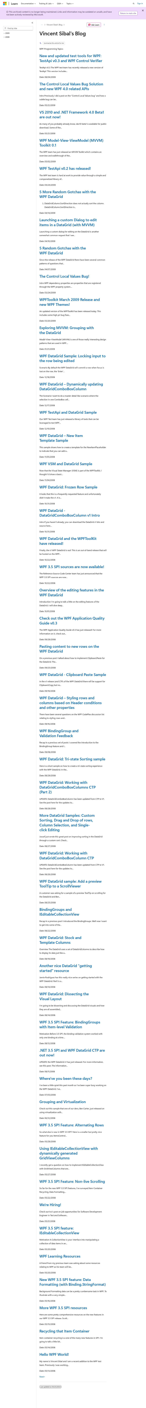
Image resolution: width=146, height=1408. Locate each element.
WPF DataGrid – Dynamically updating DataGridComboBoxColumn (71, 386)
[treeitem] (19, 33)
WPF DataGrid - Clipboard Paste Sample (72, 674)
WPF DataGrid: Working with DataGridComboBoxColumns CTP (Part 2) (67, 787)
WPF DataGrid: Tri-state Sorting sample (72, 758)
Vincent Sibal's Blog (54, 24)
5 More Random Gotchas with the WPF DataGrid (67, 194)
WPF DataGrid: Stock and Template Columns (60, 940)
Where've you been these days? (65, 1078)
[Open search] (133, 3)
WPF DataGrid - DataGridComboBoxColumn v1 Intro (69, 513)
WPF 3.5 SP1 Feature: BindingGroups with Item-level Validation (69, 1024)
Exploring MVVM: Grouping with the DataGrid (66, 330)
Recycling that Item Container (64, 1330)
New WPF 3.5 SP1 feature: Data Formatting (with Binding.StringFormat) (72, 1282)
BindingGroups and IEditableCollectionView (59, 912)
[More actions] (104, 25)
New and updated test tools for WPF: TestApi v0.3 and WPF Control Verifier (70, 58)
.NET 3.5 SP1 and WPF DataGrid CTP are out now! (72, 1052)
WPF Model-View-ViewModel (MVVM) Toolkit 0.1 (71, 142)
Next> (42, 1376)
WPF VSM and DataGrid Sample (65, 463)
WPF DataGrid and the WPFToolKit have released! (68, 541)
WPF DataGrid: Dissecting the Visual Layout (64, 996)
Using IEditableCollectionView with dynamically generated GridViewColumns (68, 1153)
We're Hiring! (50, 1204)
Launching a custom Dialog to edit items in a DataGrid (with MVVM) (68, 222)
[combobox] (18, 28)
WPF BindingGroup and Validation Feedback (58, 733)
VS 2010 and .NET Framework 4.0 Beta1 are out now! (71, 114)
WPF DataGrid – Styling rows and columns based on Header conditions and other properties (70, 702)
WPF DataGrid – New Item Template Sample (61, 438)
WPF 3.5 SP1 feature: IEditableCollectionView (59, 1230)
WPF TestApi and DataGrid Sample (68, 412)
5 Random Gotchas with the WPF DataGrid (62, 250)
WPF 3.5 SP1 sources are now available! (71, 566)
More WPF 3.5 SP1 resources (63, 1307)
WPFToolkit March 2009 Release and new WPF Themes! (69, 302)
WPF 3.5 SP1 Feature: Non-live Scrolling (72, 1181)
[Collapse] (32, 22)
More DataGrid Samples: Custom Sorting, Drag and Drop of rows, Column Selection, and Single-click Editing (67, 822)
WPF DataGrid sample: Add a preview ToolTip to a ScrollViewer (70, 883)
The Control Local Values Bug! (64, 276)
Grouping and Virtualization (62, 1101)
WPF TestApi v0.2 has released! (65, 168)
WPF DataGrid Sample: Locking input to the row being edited (72, 358)
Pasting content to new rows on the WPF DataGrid (69, 648)
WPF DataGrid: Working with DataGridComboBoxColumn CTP (66, 855)
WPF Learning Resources (59, 1256)
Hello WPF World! (54, 1354)
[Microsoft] (5, 3)
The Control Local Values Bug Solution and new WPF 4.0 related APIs (71, 86)
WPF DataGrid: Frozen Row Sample (68, 486)
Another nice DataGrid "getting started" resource (65, 968)
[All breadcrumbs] (41, 25)
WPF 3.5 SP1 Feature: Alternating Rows (71, 1124)
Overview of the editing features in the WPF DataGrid (71, 592)
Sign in (140, 3)
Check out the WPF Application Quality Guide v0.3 (72, 620)
